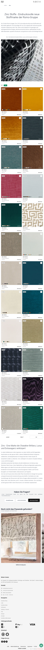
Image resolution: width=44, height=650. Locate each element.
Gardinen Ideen (4, 605)
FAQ (2, 611)
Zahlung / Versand (5, 609)
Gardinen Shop (4, 600)
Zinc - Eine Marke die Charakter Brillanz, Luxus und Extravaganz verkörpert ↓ (22, 37)
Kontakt (2, 615)
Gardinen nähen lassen (6, 618)
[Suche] (34, 2)
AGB (8, 646)
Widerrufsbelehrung (15, 646)
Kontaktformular (9, 500)
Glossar (2, 613)
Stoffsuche (3, 607)
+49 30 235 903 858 (21, 500)
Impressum (29, 646)
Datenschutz (23, 646)
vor (36, 437)
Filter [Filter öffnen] (5, 85)
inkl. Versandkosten (39, 648)
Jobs (2, 603)
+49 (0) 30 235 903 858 (8, 590)
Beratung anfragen (34, 500)
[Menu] (42, 2)
